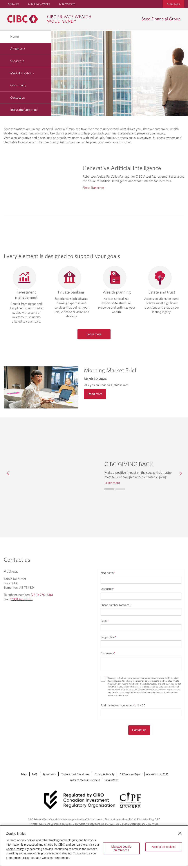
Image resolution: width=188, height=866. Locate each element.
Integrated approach (24, 109)
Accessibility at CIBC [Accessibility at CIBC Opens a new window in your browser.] (157, 774)
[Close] (180, 833)
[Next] (179, 472)
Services (17, 61)
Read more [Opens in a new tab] (95, 394)
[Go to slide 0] (109, 489)
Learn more (94, 334)
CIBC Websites (67, 3)
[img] (56, 473)
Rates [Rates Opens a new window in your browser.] (24, 774)
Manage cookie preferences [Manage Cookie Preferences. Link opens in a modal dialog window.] (85, 779)
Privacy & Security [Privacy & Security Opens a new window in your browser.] (104, 774)
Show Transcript (93, 188)
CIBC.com (13, 3)
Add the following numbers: (123, 705)
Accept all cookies (163, 846)
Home (14, 36)
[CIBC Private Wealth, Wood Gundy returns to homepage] (51, 19)
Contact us (17, 97)
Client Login (173, 3)
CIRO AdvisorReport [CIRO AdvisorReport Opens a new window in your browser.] (131, 774)
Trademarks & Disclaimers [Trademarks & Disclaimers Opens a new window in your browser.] (75, 774)
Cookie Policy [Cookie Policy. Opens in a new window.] (15, 849)
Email (105, 620)
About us (17, 49)
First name (108, 572)
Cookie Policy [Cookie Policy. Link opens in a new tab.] (111, 779)
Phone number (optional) (116, 604)
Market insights (22, 73)
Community (18, 85)
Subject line (108, 637)
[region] (94, 845)
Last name (107, 588)
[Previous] (8, 472)
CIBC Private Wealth (39, 3)
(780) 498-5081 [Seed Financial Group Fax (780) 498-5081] (21, 599)
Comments (108, 653)
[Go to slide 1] (120, 489)
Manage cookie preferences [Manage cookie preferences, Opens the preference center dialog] (121, 848)
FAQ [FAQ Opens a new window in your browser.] (34, 774)
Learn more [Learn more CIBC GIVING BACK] (112, 482)
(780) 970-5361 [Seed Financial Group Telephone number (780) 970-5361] (41, 595)
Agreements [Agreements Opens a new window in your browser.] (49, 774)
